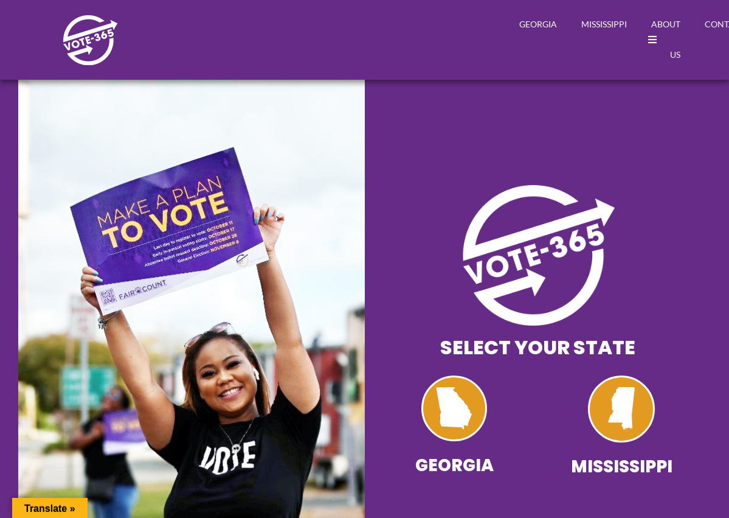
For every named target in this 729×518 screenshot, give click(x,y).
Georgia (538, 24)
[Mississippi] (621, 409)
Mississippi (604, 24)
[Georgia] (454, 408)
